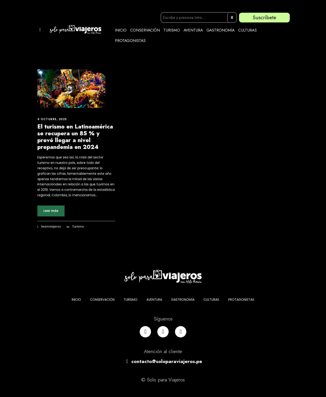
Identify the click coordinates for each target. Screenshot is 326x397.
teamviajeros (51, 226)
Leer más (50, 210)
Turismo (78, 226)
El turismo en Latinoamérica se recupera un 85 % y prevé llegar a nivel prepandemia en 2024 (75, 136)
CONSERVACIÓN (145, 30)
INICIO (121, 30)
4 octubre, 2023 (52, 119)
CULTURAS (247, 30)
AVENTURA (193, 30)
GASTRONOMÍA (220, 30)
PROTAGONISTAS (130, 40)
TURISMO (171, 30)
